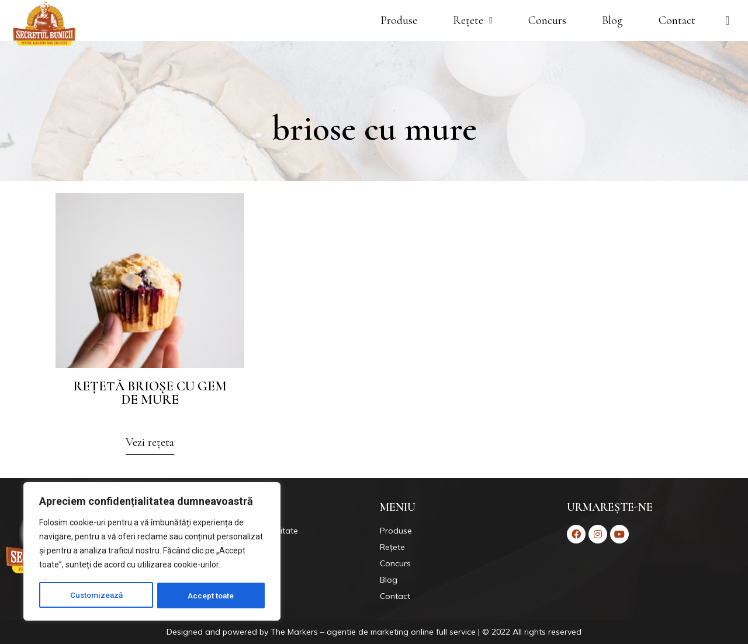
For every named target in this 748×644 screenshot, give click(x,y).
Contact (677, 20)
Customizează (96, 595)
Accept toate (212, 595)
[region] (151, 552)
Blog (612, 20)
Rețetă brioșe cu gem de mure (150, 393)
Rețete (473, 20)
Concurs (547, 20)
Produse (398, 20)
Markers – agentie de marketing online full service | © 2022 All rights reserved (434, 631)
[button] (150, 446)
